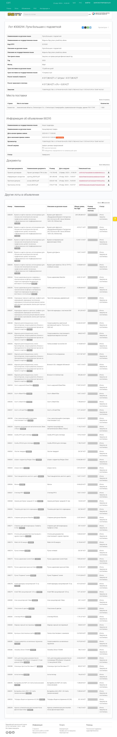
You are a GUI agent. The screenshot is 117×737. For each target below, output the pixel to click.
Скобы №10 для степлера (23, 435)
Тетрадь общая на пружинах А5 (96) (26, 699)
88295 (47, 118)
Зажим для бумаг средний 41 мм (25, 501)
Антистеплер (19, 674)
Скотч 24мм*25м (20, 402)
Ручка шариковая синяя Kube (24, 559)
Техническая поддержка (93, 729)
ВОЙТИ (87, 3)
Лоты (16, 8)
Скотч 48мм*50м (20, 393)
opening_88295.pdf (33, 177)
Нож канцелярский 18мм (23, 600)
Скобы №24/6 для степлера (24, 443)
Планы (9, 8)
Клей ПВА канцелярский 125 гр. (25, 592)
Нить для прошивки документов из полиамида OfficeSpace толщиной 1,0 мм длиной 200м (28, 660)
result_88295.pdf (32, 185)
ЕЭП (9, 3)
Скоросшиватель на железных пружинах (28, 641)
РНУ (35, 8)
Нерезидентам (63, 732)
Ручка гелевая (19, 550)
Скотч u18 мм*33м (21, 410)
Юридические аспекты (40, 732)
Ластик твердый (20, 451)
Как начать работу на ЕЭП (41, 731)
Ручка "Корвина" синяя (22, 575)
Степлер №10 (19, 493)
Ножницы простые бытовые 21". (25, 666)
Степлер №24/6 (19, 616)
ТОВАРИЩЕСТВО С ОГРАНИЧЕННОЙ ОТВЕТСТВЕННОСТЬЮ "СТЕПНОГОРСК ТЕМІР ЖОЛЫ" (73, 89)
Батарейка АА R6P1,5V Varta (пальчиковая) (29, 683)
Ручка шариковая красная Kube (25, 567)
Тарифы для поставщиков (67, 731)
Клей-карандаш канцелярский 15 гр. (26, 584)
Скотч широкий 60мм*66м (23, 385)
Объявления (26, 8)
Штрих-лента (19, 468)
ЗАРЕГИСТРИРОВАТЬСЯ (102, 3)
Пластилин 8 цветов (21, 608)
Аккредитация (63, 729)
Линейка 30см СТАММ (22, 650)
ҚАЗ (74, 3)
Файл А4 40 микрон (21, 542)
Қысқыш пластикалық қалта (24, 633)
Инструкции (45, 8)
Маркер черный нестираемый (24, 625)
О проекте (36, 729)
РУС (80, 3)
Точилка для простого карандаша (26, 509)
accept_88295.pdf (33, 181)
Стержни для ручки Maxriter (24, 517)
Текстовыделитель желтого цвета (26, 476)
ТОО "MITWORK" (12, 726)
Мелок (16, 484)
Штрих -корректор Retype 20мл (25, 459)
